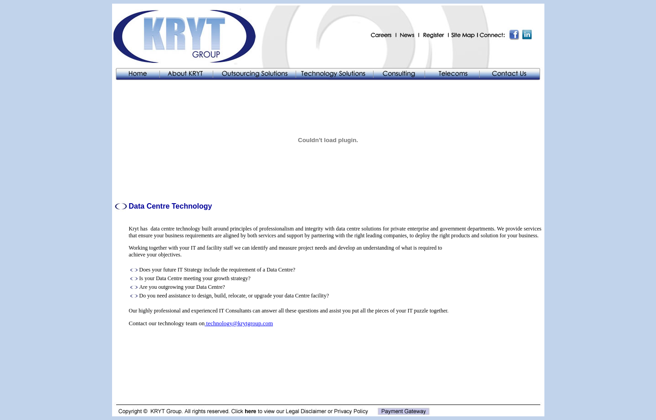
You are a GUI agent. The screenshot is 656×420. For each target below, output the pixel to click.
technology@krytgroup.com (239, 323)
